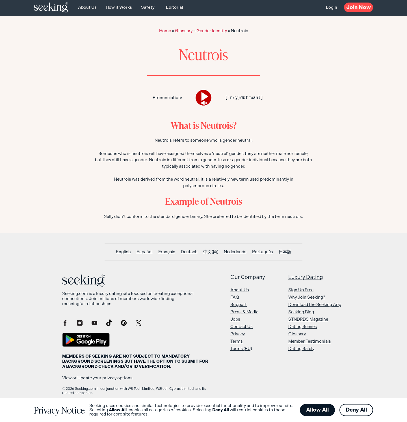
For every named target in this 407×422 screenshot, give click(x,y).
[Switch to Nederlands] (235, 252)
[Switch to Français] (166, 252)
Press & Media (244, 311)
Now (358, 7)
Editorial (174, 7)
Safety (148, 7)
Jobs (235, 319)
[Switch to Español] (144, 252)
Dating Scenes (302, 326)
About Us (87, 7)
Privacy (237, 333)
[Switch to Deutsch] (189, 252)
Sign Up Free (300, 289)
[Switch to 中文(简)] (210, 252)
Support (238, 304)
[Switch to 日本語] (285, 252)
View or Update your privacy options (97, 378)
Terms (236, 341)
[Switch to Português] (262, 252)
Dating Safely (301, 348)
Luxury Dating (305, 277)
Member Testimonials (309, 341)
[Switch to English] (123, 252)
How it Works (119, 7)
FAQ (234, 297)
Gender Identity (211, 30)
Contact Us (241, 326)
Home (165, 30)
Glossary (183, 30)
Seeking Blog (301, 311)
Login (331, 7)
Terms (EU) (241, 348)
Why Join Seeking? (306, 297)
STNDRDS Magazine (308, 319)
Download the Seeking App (314, 304)
